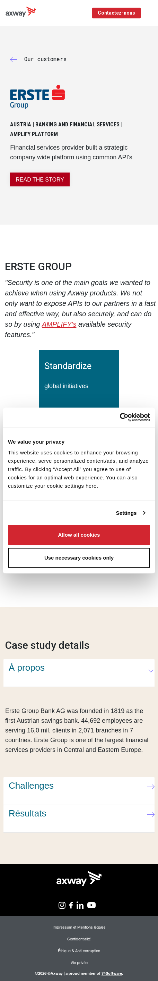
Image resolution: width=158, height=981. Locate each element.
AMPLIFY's (59, 324)
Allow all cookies (79, 535)
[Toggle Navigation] (150, 13)
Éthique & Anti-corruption (79, 950)
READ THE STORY (40, 180)
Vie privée (79, 962)
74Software (112, 973)
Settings (126, 513)
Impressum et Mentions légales (79, 927)
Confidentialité (79, 939)
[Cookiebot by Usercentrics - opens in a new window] (119, 417)
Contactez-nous (116, 13)
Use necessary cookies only (79, 558)
